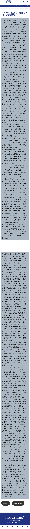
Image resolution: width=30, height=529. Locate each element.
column (5, 503)
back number (18, 503)
